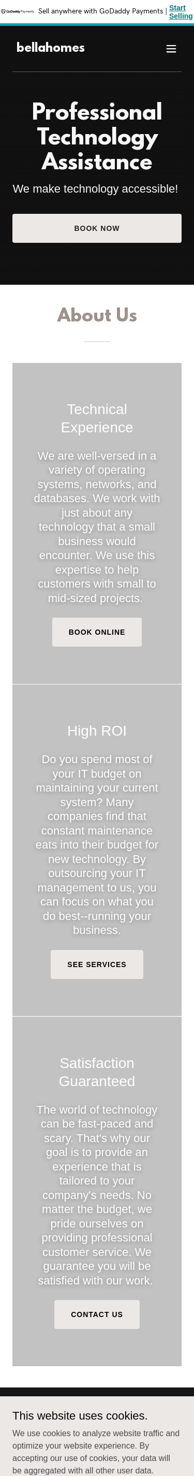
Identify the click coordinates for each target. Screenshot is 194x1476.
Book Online (97, 632)
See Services (96, 964)
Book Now (97, 228)
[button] (171, 48)
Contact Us (97, 1314)
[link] (51, 49)
